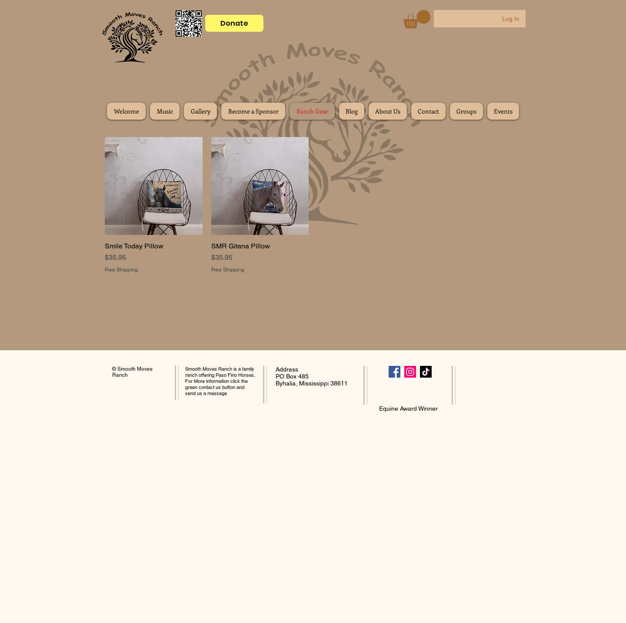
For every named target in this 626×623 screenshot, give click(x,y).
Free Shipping (121, 270)
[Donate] (234, 23)
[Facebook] (394, 372)
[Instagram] (410, 372)
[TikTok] (426, 372)
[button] (416, 19)
